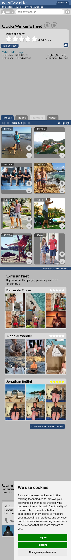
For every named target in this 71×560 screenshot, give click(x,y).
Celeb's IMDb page (13, 52)
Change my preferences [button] (42, 552)
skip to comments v (56, 268)
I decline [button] (42, 544)
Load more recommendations (47, 426)
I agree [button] (42, 537)
